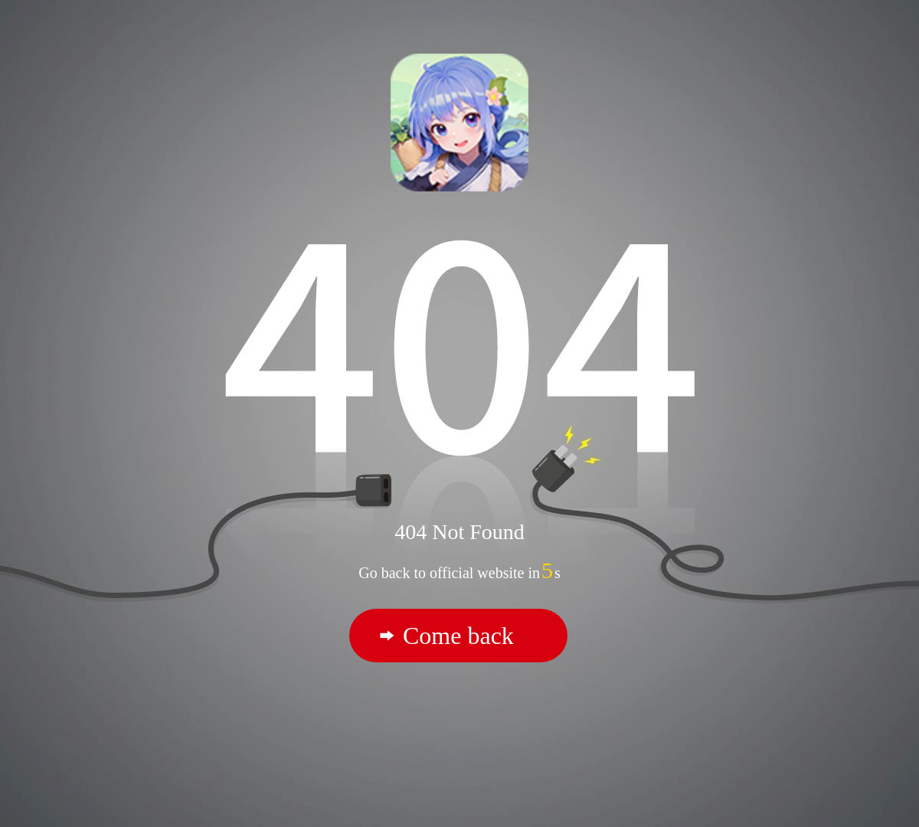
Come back (458, 635)
